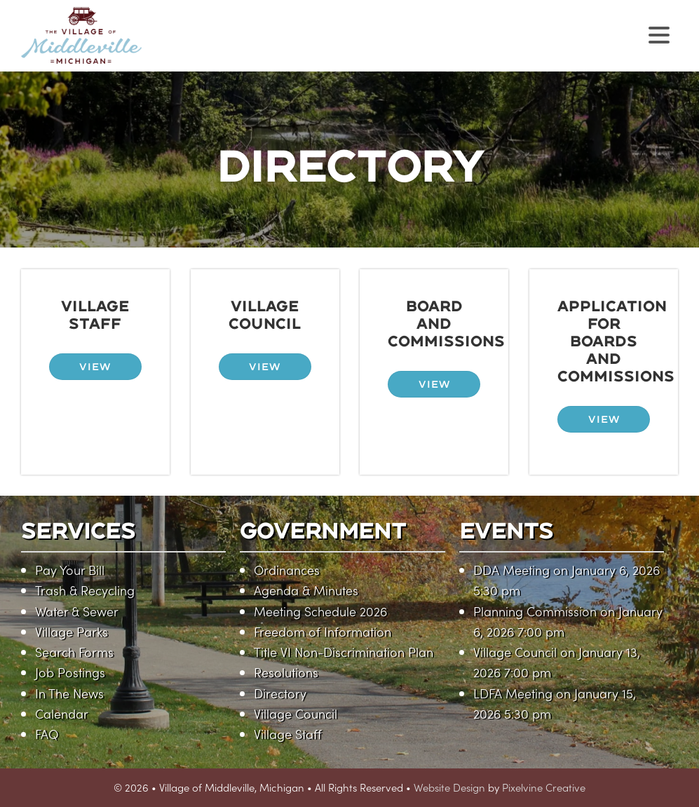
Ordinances (287, 569)
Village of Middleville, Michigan (170, 47)
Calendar (61, 713)
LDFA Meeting (512, 693)
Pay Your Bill (69, 569)
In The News (69, 693)
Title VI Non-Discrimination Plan (343, 651)
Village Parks (71, 631)
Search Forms (74, 651)
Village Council (295, 713)
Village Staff (288, 733)
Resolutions (286, 672)
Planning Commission (535, 611)
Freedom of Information (322, 631)
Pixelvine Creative (543, 787)
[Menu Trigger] (658, 33)
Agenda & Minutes (306, 590)
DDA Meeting (511, 569)
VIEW (95, 366)
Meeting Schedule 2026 (320, 611)
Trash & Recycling (85, 590)
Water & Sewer (76, 611)
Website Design (449, 787)
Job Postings (70, 672)
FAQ (46, 733)
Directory (280, 693)
